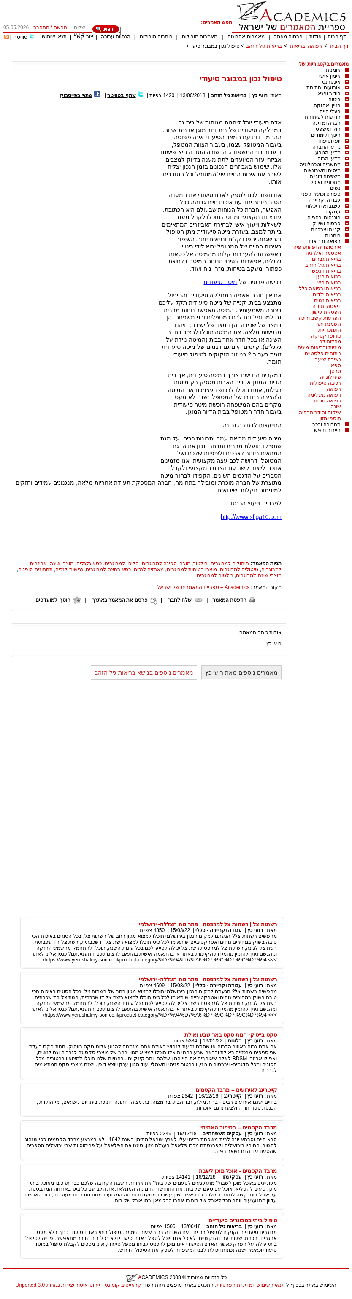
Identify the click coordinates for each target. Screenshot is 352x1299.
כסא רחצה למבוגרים (108, 570)
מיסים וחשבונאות (322, 170)
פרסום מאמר (288, 37)
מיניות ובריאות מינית (319, 348)
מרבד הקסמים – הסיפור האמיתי (238, 1127)
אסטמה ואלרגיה (323, 253)
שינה (335, 407)
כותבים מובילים (156, 37)
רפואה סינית (327, 401)
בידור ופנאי (329, 94)
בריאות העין (328, 277)
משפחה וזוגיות (325, 176)
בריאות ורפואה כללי (319, 289)
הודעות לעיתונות (323, 117)
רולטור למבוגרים (215, 575)
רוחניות (333, 235)
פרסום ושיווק (326, 224)
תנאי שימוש (54, 37)
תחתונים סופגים (35, 570)
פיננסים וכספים (324, 218)
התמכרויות (329, 330)
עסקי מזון (231, 1177)
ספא (336, 365)
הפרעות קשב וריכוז (320, 318)
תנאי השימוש (271, 1285)
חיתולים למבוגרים (230, 564)
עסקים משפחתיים (222, 1134)
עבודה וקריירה (325, 200)
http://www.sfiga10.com (251, 516)
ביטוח (334, 100)
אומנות (333, 70)
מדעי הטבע (328, 153)
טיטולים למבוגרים (239, 570)
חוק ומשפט (328, 129)
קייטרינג (233, 1096)
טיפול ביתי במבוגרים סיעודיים (242, 1220)
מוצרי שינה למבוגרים (259, 575)
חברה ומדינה (326, 123)
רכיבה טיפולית (325, 383)
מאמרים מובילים (199, 37)
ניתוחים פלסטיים (323, 353)
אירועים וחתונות (323, 88)
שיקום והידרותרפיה (320, 413)
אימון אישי (330, 76)
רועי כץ (259, 95)
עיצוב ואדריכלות (323, 206)
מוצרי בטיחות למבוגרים (192, 570)
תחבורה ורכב (326, 424)
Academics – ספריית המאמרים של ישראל (203, 587)
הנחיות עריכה (115, 37)
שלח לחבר (180, 600)
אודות (315, 37)
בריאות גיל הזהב (264, 46)
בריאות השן (328, 283)
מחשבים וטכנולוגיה (320, 164)
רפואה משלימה (324, 395)
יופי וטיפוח (329, 141)
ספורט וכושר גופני (321, 194)
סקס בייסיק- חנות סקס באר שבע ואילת (230, 1035)
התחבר (41, 27)
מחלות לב (330, 342)
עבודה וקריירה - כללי (218, 930)
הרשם (60, 27)
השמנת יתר (328, 324)
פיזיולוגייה (330, 377)
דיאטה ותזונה (326, 306)
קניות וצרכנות (326, 229)
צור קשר (83, 37)
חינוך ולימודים (326, 135)
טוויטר (20, 37)
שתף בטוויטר (121, 95)
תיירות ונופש (327, 430)
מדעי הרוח (329, 159)
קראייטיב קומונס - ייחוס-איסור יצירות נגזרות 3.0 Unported (78, 1285)
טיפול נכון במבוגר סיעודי (213, 46)
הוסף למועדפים (52, 600)
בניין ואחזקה (327, 105)
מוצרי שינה (61, 564)
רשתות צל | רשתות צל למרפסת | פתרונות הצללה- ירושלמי (208, 924)
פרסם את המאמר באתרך (120, 600)
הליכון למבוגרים (122, 564)
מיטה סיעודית (220, 281)
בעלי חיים (330, 111)
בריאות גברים (326, 259)
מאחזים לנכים (149, 570)
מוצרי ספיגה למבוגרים (166, 564)
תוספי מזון (330, 418)
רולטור (200, 564)
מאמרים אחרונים (245, 37)
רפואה (334, 389)
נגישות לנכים (69, 570)
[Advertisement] (195, 58)
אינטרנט (331, 82)
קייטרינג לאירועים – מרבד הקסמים (236, 1090)
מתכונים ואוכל (326, 182)
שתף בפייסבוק (76, 95)
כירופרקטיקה (326, 336)
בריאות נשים (327, 300)
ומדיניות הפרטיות (235, 1285)
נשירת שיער (328, 359)
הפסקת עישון (326, 312)
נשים (335, 188)
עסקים (333, 212)
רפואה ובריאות (306, 46)
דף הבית (337, 37)
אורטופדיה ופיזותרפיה (317, 247)
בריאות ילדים (327, 294)
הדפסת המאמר (229, 600)
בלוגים (235, 1041)
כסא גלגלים (89, 564)
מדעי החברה (326, 147)
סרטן (335, 371)
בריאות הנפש (326, 271)
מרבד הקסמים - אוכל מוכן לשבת (238, 1171)
